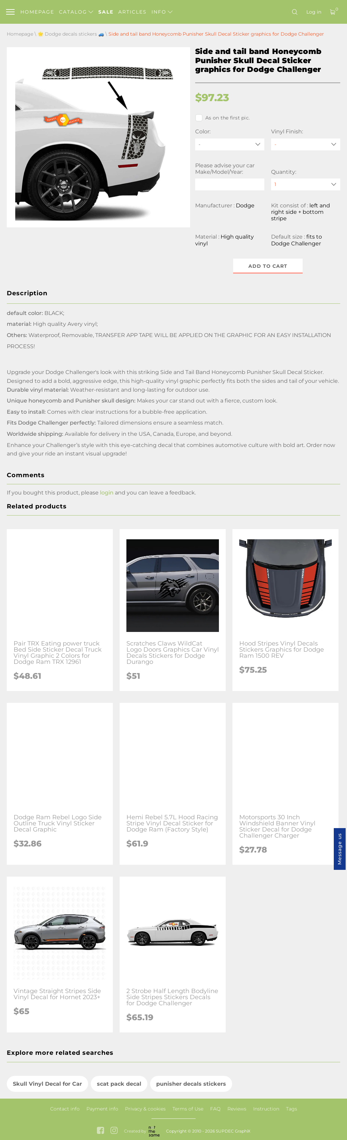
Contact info (65, 1109)
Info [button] (161, 12)
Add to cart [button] (267, 266)
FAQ (215, 1109)
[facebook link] (100, 1131)
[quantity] (305, 184)
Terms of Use (187, 1109)
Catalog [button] (76, 12)
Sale (106, 12)
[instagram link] (114, 1131)
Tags (291, 1109)
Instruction (266, 1109)
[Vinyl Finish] (305, 144)
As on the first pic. (222, 118)
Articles (132, 12)
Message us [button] (339, 849)
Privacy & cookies (145, 1109)
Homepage (37, 12)
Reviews (236, 1109)
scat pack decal (119, 1084)
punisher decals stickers (191, 1084)
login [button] (107, 492)
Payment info (102, 1109)
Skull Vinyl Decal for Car (47, 1084)
